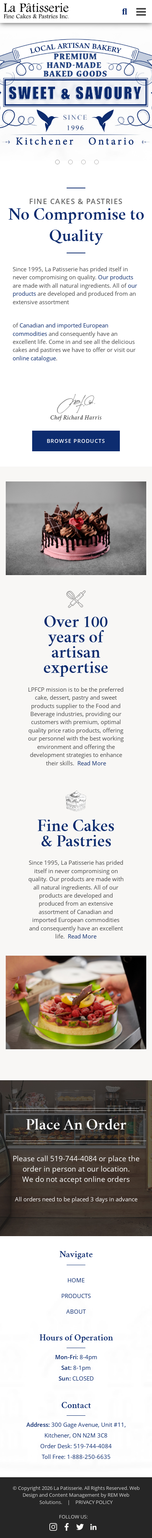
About (76, 1311)
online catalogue (34, 358)
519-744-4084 (73, 1159)
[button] (136, 91)
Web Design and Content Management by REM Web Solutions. (81, 1495)
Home (76, 1280)
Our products (115, 277)
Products (76, 1296)
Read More (91, 763)
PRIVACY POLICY (94, 1502)
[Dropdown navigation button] (140, 11)
